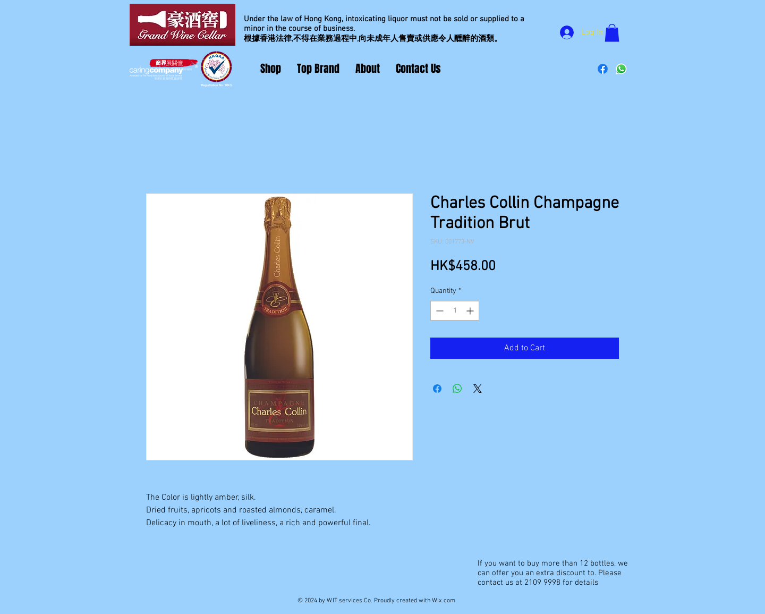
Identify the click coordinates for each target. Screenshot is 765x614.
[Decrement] (438, 310)
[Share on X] (477, 388)
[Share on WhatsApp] (457, 388)
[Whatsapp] (621, 68)
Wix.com (443, 600)
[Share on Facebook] (437, 388)
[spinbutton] (454, 310)
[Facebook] (602, 68)
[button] (612, 32)
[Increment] (471, 310)
